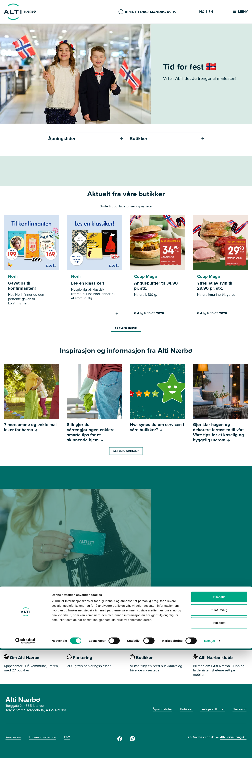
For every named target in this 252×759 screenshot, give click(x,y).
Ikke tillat (219, 733)
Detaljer (209, 751)
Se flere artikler (126, 452)
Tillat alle (219, 707)
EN (210, 12)
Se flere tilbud (126, 329)
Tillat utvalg (219, 720)
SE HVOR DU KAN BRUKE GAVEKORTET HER (126, 631)
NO (202, 12)
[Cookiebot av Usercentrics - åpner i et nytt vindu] (25, 751)
